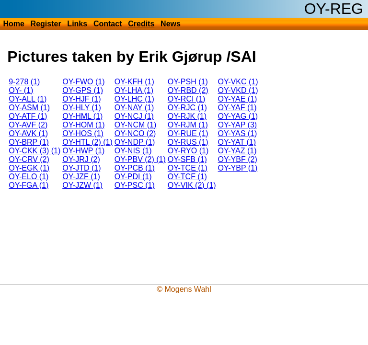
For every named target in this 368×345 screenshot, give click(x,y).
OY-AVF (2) (28, 125)
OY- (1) (21, 90)
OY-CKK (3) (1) (34, 151)
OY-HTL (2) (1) (87, 142)
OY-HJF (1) (81, 99)
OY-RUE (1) (188, 133)
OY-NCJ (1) (134, 116)
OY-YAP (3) (237, 125)
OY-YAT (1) (237, 142)
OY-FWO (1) (83, 82)
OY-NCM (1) (135, 125)
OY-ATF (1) (28, 116)
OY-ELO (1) (28, 176)
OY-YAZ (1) (237, 151)
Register (46, 24)
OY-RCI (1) (187, 99)
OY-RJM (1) (188, 125)
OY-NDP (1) (135, 142)
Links (77, 24)
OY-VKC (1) (238, 82)
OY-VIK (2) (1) (192, 185)
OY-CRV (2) (29, 159)
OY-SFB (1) (187, 159)
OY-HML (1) (82, 116)
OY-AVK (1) (28, 133)
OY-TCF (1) (187, 176)
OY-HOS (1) (83, 133)
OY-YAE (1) (237, 99)
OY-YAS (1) (237, 133)
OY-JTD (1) (81, 168)
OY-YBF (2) (237, 159)
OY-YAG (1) (238, 116)
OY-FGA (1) (28, 185)
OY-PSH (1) (188, 82)
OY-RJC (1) (187, 108)
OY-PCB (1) (135, 168)
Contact (107, 24)
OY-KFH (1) (134, 82)
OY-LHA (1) (134, 90)
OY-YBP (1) (238, 168)
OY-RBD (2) (188, 90)
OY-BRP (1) (29, 142)
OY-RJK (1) (187, 116)
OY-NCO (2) (135, 133)
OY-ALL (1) (27, 99)
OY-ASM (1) (29, 108)
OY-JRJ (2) (81, 159)
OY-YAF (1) (237, 108)
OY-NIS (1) (133, 151)
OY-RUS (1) (188, 142)
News (171, 24)
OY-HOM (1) (83, 125)
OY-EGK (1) (29, 168)
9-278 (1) (24, 82)
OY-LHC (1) (134, 99)
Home (13, 24)
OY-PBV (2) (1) (140, 159)
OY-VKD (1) (238, 90)
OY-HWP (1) (83, 151)
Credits (141, 24)
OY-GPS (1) (82, 90)
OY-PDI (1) (133, 176)
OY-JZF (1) (81, 176)
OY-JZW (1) (82, 185)
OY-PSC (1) (135, 185)
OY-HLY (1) (81, 108)
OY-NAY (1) (134, 108)
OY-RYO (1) (188, 151)
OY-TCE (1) (187, 168)
